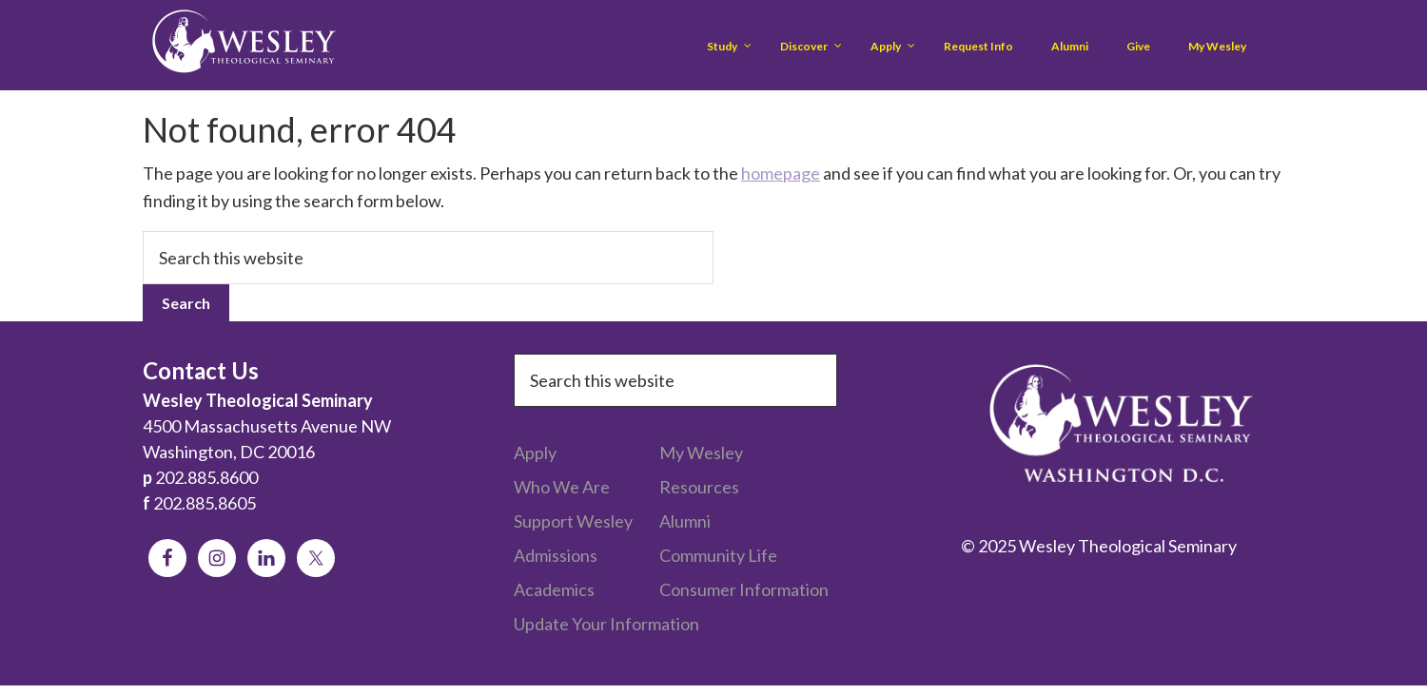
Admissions (555, 555)
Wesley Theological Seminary (243, 45)
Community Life (718, 555)
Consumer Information (744, 589)
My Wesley (701, 452)
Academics (554, 589)
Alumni (685, 521)
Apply (535, 452)
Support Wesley (573, 521)
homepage (780, 173)
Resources (699, 486)
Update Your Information (606, 623)
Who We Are (562, 486)
